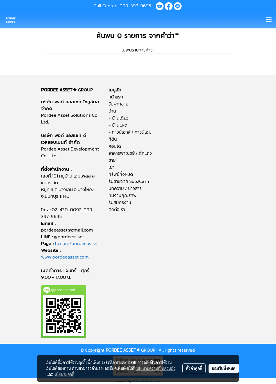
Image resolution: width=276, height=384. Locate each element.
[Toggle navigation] (269, 20)
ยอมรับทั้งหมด (224, 368)
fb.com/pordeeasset (76, 243)
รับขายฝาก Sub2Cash (128, 181)
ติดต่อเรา (116, 209)
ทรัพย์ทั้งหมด (120, 174)
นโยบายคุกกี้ (64, 374)
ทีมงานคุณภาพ (122, 195)
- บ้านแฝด (117, 125)
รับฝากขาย (118, 103)
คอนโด (114, 146)
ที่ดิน (112, 139)
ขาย (112, 160)
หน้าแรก (115, 96)
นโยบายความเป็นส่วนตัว (155, 368)
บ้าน (112, 110)
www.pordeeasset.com (65, 257)
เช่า (111, 167)
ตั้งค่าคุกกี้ (194, 368)
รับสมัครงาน (119, 202)
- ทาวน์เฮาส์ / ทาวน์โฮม (129, 132)
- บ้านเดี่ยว (118, 117)
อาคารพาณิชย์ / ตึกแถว (130, 153)
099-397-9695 (135, 5)
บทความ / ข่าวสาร (125, 188)
